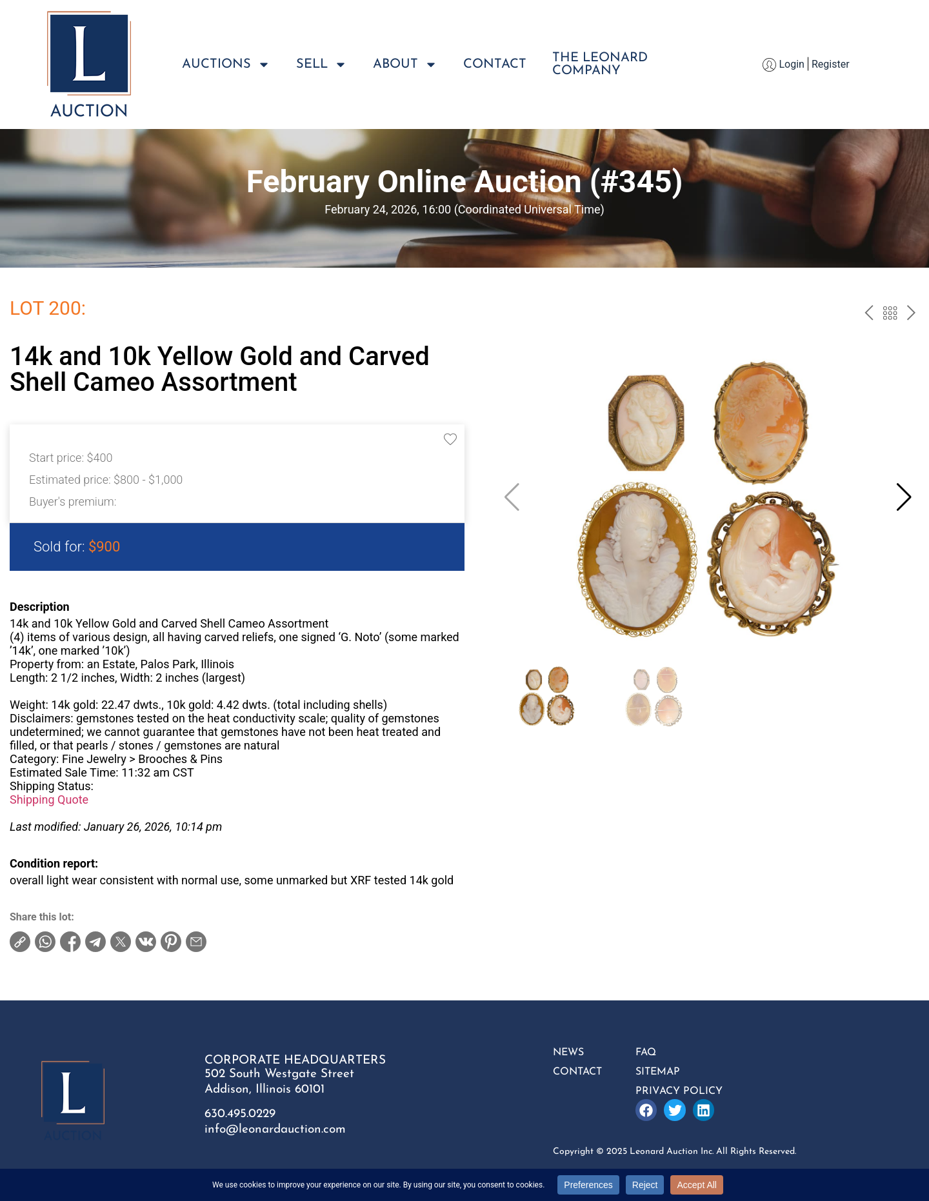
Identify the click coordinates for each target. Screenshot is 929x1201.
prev (869, 314)
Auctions (226, 64)
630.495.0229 (240, 1114)
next (911, 314)
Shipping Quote (49, 799)
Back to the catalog (890, 314)
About (405, 64)
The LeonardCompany (600, 64)
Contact (494, 64)
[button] (904, 497)
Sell (321, 64)
